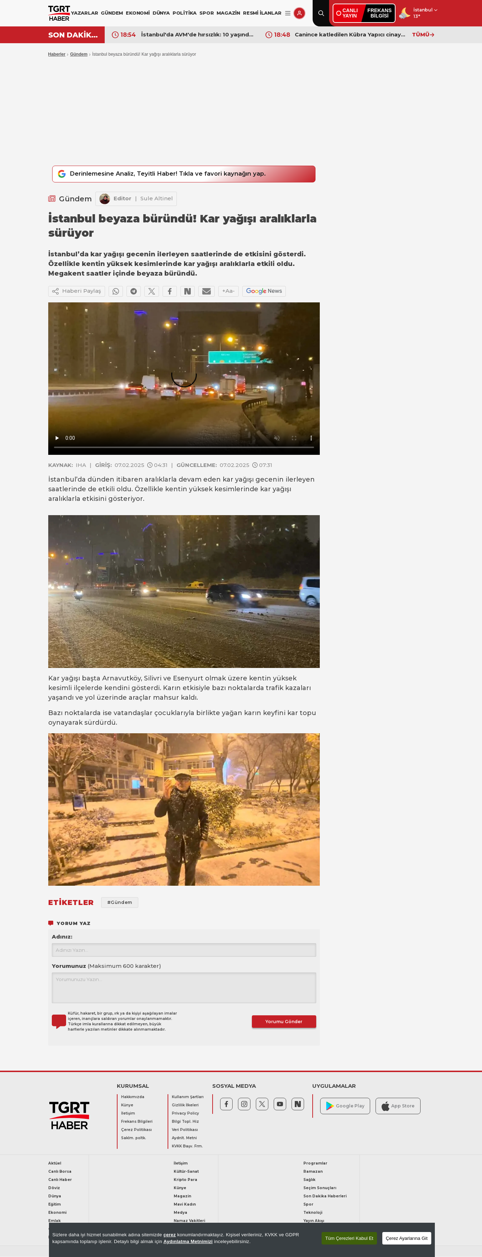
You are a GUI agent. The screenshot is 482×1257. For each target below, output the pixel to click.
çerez (169, 1234)
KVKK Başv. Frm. (187, 1146)
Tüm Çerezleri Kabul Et (349, 1238)
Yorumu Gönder (283, 1022)
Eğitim (54, 1204)
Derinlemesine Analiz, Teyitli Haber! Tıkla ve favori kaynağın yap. (165, 174)
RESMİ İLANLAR (262, 13)
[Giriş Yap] (299, 13)
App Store (398, 1106)
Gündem (79, 54)
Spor (308, 1204)
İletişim (128, 1113)
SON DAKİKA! (73, 35)
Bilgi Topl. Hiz (185, 1122)
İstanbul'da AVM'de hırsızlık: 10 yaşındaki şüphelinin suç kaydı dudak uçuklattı (198, 34)
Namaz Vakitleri (189, 1221)
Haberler (57, 54)
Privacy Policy (185, 1113)
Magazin (182, 1196)
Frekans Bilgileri (137, 1122)
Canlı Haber (60, 1180)
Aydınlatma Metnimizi (188, 1241)
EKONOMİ (138, 13)
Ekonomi (57, 1213)
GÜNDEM (112, 13)
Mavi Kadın (185, 1204)
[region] (242, 1240)
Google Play (345, 1106)
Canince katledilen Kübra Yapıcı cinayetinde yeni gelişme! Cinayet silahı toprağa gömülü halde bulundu (351, 34)
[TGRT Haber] (59, 13)
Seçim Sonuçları (319, 1188)
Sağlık (309, 1180)
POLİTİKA (185, 13)
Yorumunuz (106, 966)
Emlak (54, 1221)
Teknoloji (312, 1213)
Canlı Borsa (59, 1172)
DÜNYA (161, 13)
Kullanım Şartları (188, 1097)
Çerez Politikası (136, 1130)
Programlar (315, 1163)
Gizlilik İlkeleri (185, 1105)
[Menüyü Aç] (287, 13)
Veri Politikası (185, 1130)
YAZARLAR (84, 13)
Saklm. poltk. (133, 1138)
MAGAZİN (228, 13)
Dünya (54, 1196)
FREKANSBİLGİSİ (379, 13)
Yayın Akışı (313, 1221)
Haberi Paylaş (76, 292)
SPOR (206, 13)
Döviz (54, 1188)
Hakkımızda (132, 1097)
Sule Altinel (156, 198)
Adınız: (62, 937)
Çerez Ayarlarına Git (407, 1238)
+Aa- (228, 291)
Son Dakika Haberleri (325, 1196)
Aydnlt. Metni (184, 1138)
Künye (127, 1105)
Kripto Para (185, 1180)
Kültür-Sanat (186, 1172)
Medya (180, 1213)
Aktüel (54, 1163)
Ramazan (313, 1172)
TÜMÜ (423, 34)
